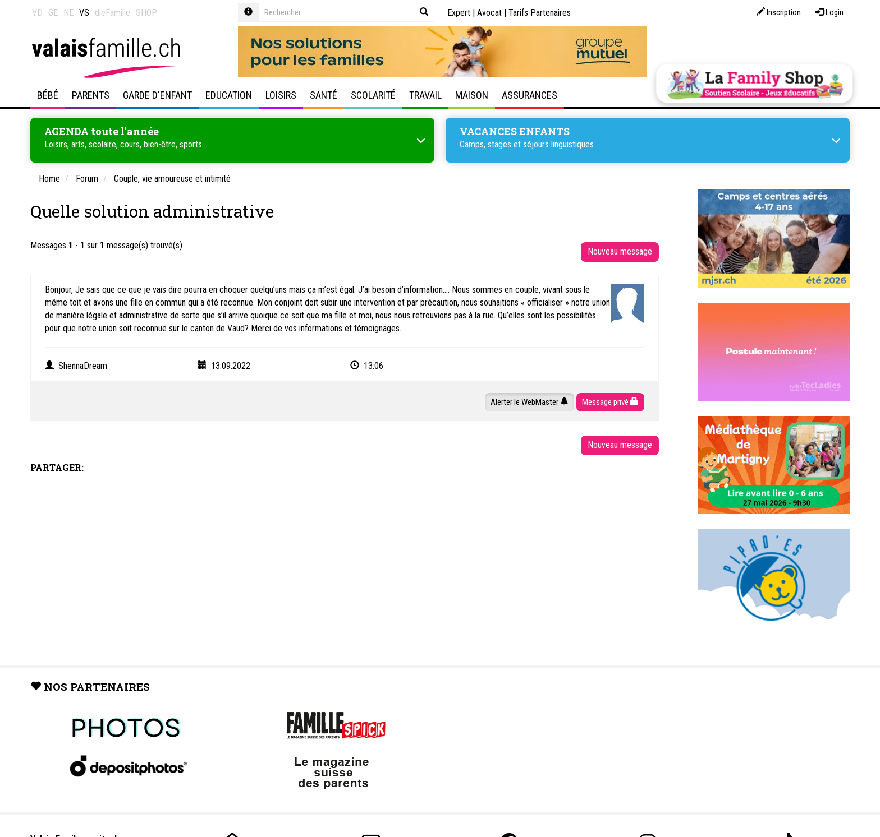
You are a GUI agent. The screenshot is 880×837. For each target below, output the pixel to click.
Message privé (610, 402)
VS (84, 12)
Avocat (489, 12)
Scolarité (373, 95)
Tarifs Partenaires (539, 12)
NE (68, 12)
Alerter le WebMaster (530, 402)
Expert (458, 12)
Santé (323, 95)
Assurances (529, 95)
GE (53, 12)
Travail (425, 95)
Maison (471, 95)
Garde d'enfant (157, 95)
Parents (90, 95)
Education (228, 95)
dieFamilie (112, 12)
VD (37, 12)
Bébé (47, 95)
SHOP (146, 12)
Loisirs (280, 95)
